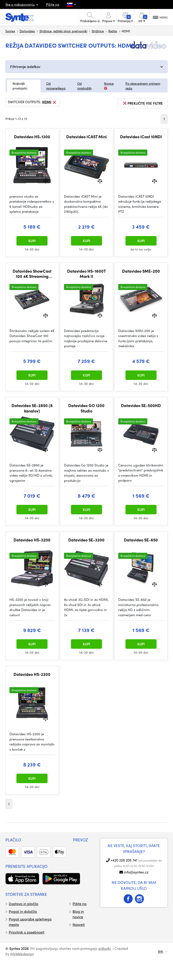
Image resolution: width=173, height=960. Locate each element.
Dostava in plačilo (23, 903)
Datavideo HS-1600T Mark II (86, 273)
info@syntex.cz (136, 872)
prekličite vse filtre (142, 103)
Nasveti (79, 924)
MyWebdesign (22, 953)
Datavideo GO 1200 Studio (86, 408)
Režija (112, 31)
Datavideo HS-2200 (32, 674)
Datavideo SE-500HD (141, 405)
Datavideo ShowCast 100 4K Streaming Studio (32, 273)
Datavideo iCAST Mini (86, 136)
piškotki (104, 948)
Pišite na (52, 4)
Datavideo (27, 31)
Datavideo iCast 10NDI (141, 136)
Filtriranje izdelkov (25, 66)
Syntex (10, 31)
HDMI (49, 102)
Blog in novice (78, 914)
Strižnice (98, 31)
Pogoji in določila (23, 911)
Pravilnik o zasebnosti (26, 932)
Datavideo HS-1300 (32, 136)
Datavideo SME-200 (141, 271)
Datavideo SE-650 (141, 540)
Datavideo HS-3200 (32, 540)
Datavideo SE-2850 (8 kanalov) (32, 408)
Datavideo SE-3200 (86, 540)
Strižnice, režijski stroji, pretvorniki (63, 31)
